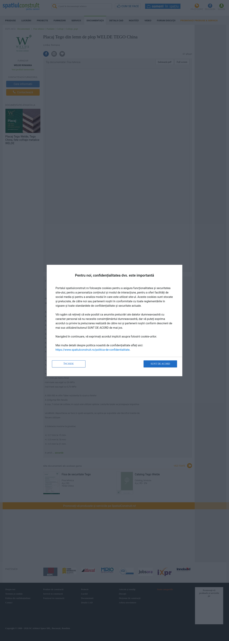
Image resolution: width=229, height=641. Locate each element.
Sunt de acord (160, 363)
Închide (69, 363)
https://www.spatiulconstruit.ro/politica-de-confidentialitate (92, 349)
